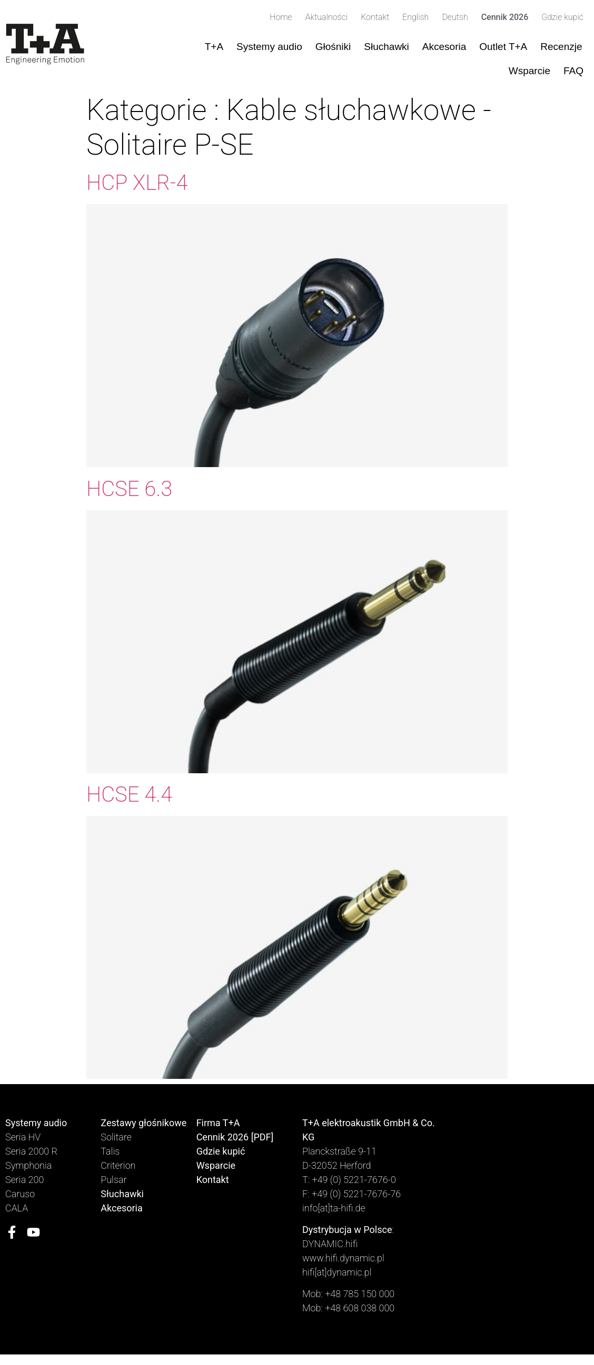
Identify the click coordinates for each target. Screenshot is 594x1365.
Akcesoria (444, 46)
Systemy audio (269, 46)
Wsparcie (529, 70)
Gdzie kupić (562, 17)
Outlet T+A (503, 46)
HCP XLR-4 (137, 182)
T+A (214, 46)
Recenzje (561, 46)
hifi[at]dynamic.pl (336, 1272)
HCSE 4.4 (129, 794)
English (415, 17)
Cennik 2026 (505, 17)
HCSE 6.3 (129, 489)
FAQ (573, 70)
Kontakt (375, 17)
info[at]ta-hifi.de (333, 1208)
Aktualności (326, 17)
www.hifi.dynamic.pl (343, 1257)
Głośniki (333, 46)
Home (281, 17)
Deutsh (455, 17)
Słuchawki (386, 46)
